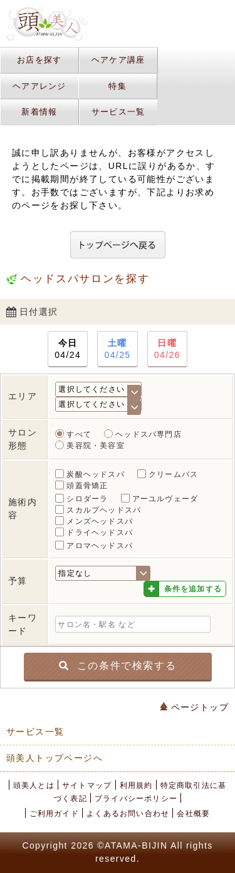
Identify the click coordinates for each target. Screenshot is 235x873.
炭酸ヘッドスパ (95, 474)
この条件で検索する (117, 665)
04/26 (167, 348)
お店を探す (39, 59)
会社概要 (193, 813)
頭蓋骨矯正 (87, 485)
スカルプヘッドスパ (103, 510)
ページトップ (194, 707)
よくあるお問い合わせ (127, 813)
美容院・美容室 (95, 445)
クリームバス (173, 474)
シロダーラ (87, 498)
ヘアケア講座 (118, 59)
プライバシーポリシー (136, 798)
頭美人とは (34, 785)
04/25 (117, 348)
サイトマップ (87, 785)
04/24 (68, 348)
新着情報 (39, 111)
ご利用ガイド (54, 813)
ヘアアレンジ (39, 86)
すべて (78, 434)
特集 (117, 86)
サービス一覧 (118, 111)
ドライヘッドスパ (99, 532)
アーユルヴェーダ (165, 498)
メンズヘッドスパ (99, 521)
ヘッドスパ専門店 (148, 434)
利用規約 (136, 785)
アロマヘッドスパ (99, 545)
